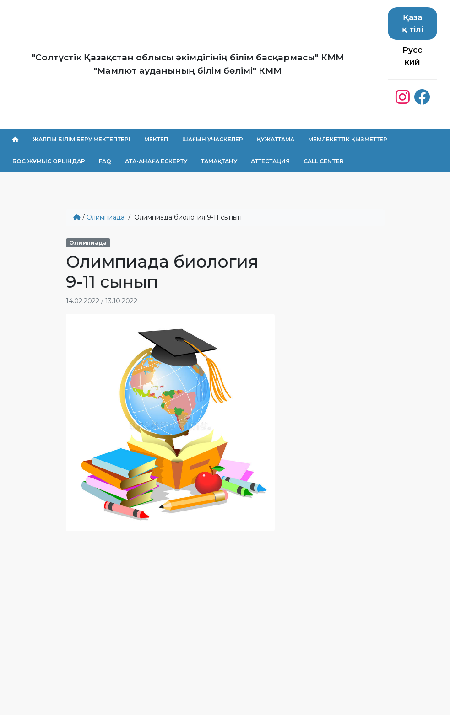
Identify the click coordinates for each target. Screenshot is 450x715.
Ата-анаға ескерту (156, 161)
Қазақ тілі (412, 23)
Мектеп (156, 139)
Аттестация (270, 161)
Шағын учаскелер (212, 139)
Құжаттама (275, 139)
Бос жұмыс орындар (48, 161)
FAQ (105, 161)
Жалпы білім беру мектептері (81, 139)
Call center (324, 161)
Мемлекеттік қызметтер (347, 139)
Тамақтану (219, 161)
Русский (413, 55)
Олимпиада (106, 217)
